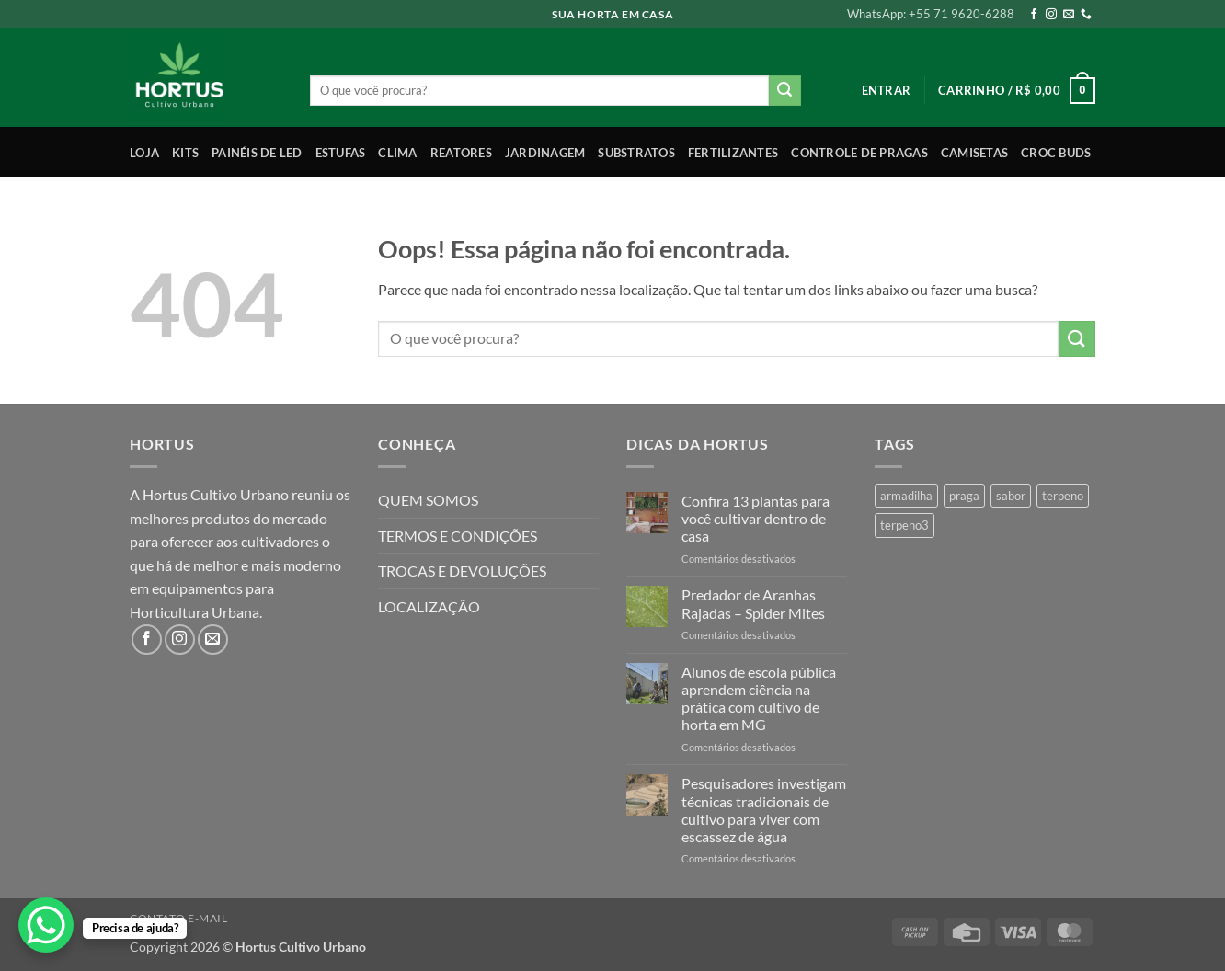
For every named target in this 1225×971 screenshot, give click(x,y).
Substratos (636, 152)
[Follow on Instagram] (1051, 14)
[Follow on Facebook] (1033, 14)
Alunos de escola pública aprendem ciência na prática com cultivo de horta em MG (758, 698)
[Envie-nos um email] (1068, 14)
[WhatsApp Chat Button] (46, 925)
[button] (886, 90)
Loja (144, 152)
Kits (185, 152)
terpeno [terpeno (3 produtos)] (1062, 495)
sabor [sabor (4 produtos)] (1010, 495)
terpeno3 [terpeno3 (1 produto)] (904, 525)
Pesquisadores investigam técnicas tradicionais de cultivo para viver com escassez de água (763, 809)
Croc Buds (1056, 152)
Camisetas (974, 152)
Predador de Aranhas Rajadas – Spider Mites (753, 603)
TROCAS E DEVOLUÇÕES (462, 570)
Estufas (340, 152)
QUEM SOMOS (428, 499)
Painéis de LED (257, 152)
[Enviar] (784, 91)
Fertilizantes (733, 152)
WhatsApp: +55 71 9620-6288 (930, 13)
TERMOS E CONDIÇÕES (457, 535)
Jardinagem (545, 152)
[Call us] (1086, 14)
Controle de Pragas (859, 152)
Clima (397, 152)
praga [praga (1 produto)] (964, 495)
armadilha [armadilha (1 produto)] (906, 495)
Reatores (461, 152)
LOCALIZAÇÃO (429, 606)
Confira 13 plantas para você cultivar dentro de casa (755, 518)
